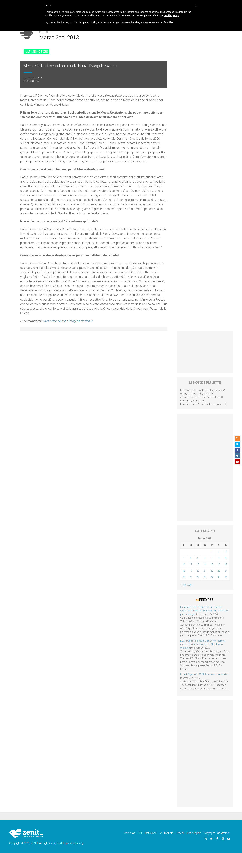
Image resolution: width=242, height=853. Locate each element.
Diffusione (151, 833)
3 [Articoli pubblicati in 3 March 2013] (226, 551)
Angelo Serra (31, 81)
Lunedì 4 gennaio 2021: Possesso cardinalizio (204, 674)
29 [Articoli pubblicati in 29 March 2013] (211, 577)
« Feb (183, 584)
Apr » (189, 584)
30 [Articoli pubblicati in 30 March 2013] (218, 577)
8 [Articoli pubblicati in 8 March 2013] (211, 558)
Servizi (180, 833)
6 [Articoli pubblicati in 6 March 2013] (197, 558)
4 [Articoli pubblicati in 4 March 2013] (184, 558)
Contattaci (223, 833)
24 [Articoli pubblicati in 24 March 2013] (226, 570)
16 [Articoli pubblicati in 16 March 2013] (218, 564)
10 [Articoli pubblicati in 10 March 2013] (226, 558)
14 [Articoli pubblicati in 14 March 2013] (205, 564)
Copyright (209, 833)
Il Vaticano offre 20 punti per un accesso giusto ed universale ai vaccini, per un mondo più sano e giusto (204, 611)
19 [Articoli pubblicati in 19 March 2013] (190, 570)
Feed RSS (206, 600)
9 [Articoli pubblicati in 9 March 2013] (218, 558)
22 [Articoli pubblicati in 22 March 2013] (211, 570)
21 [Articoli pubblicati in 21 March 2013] (205, 570)
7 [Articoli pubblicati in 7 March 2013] (205, 558)
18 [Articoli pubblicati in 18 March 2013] (184, 570)
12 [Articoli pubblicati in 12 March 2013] (190, 564)
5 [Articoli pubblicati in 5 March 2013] (190, 558)
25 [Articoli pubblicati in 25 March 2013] (184, 577)
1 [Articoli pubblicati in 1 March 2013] (211, 551)
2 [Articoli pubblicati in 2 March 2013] (218, 551)
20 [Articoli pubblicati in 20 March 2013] (197, 570)
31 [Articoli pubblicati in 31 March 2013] (226, 577)
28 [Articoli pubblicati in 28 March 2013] (205, 577)
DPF (140, 833)
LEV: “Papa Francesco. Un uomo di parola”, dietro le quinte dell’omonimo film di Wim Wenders (203, 644)
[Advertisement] (205, 352)
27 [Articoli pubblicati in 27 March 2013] (197, 577)
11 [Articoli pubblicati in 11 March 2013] (184, 564)
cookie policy (171, 15)
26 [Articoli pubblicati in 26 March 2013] (190, 577)
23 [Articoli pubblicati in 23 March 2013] (218, 570)
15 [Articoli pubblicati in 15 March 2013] (211, 564)
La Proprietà (166, 833)
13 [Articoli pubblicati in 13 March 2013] (197, 564)
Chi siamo (129, 833)
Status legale (193, 833)
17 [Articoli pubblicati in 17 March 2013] (226, 564)
